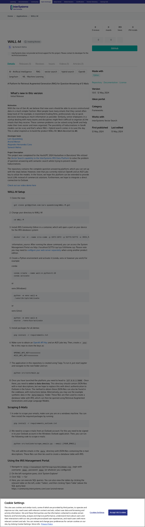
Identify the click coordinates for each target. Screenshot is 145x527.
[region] (72, 512)
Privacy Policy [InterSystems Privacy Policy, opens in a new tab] (47, 524)
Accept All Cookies (118, 512)
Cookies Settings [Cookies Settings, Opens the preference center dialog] (97, 512)
